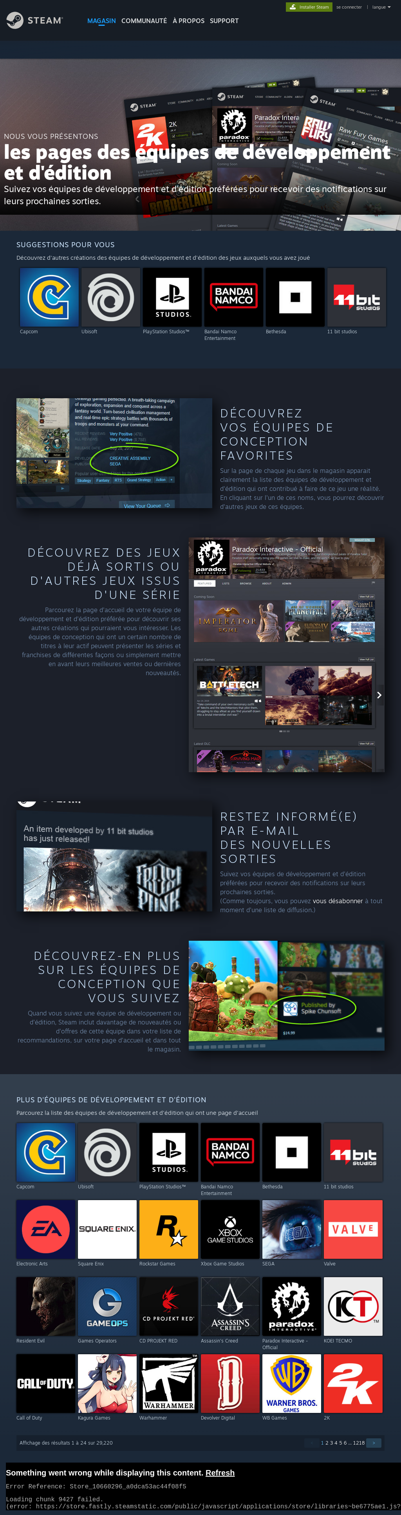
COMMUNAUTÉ (144, 21)
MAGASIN (101, 21)
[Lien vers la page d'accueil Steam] (40, 26)
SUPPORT (224, 21)
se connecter (349, 7)
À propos (188, 21)
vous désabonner (338, 901)
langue (379, 7)
